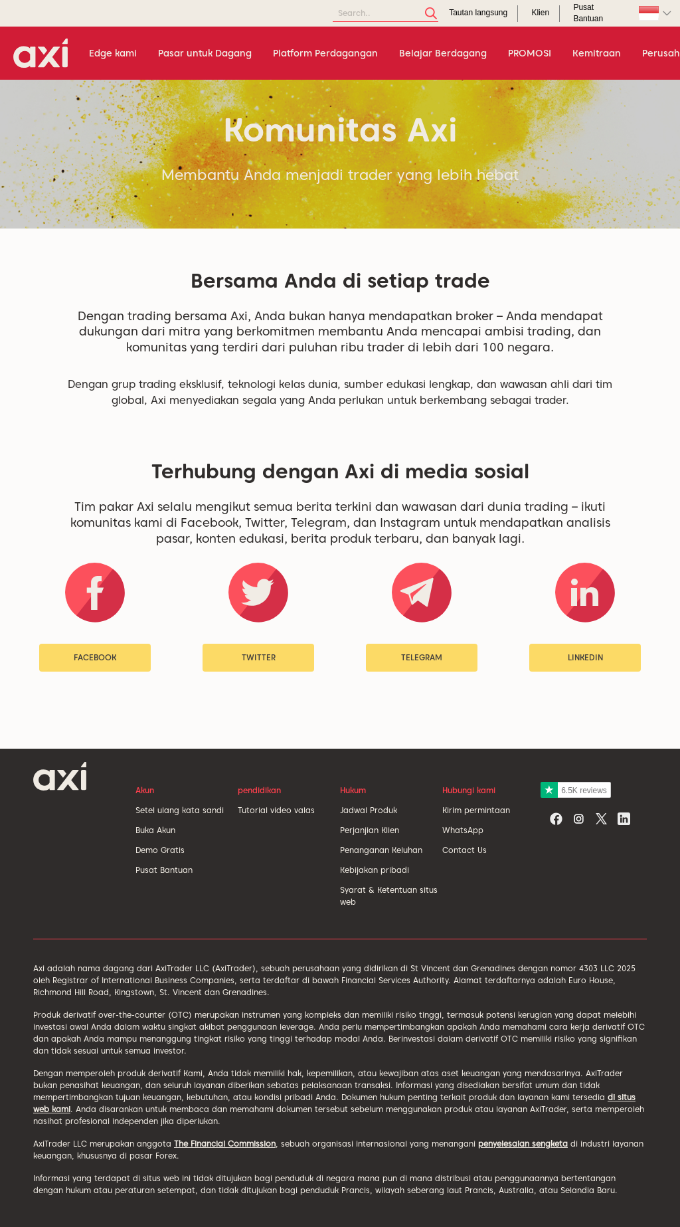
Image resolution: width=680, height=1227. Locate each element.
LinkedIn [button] (585, 657)
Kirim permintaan (476, 810)
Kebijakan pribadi (374, 870)
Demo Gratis (160, 850)
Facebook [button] (95, 657)
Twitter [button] (259, 657)
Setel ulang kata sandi (179, 810)
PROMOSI (529, 53)
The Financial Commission (225, 1144)
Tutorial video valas (276, 810)
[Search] (385, 13)
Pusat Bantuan (164, 870)
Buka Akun (155, 830)
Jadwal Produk (368, 810)
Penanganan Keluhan (381, 850)
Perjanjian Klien (369, 830)
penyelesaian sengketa (523, 1144)
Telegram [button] (421, 657)
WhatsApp (462, 830)
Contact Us (464, 850)
